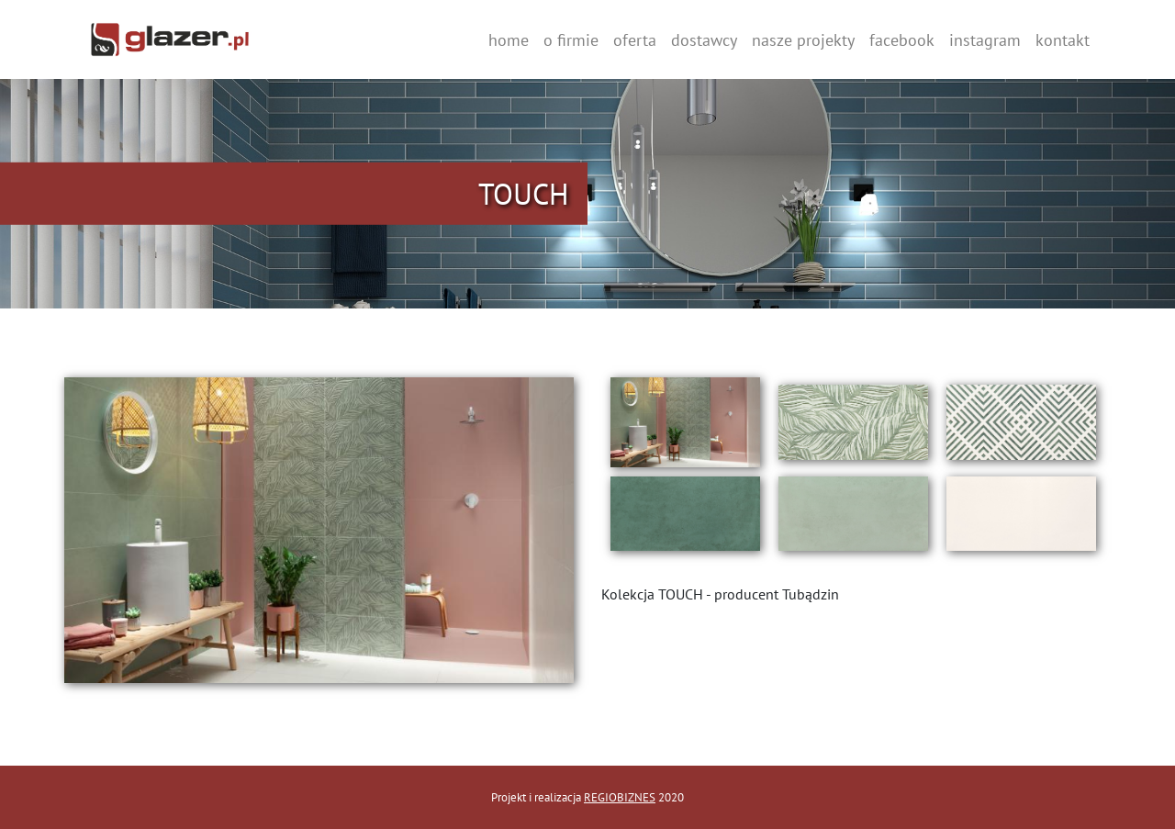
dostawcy (704, 39)
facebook (901, 39)
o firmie (571, 39)
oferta (634, 39)
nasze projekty (803, 39)
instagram (985, 39)
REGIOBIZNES (619, 797)
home (508, 39)
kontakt (1062, 39)
